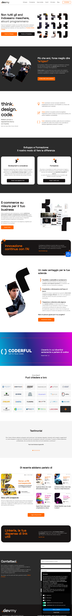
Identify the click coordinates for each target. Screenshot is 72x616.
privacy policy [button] (64, 577)
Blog (58, 2)
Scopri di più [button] (56, 612)
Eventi (46, 2)
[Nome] (56, 561)
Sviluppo (25, 2)
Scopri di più (7, 227)
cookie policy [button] (54, 582)
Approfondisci (43, 251)
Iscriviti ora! (41, 537)
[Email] (56, 566)
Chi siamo (52, 2)
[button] (69, 574)
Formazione (32, 2)
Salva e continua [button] (56, 609)
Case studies (40, 2)
